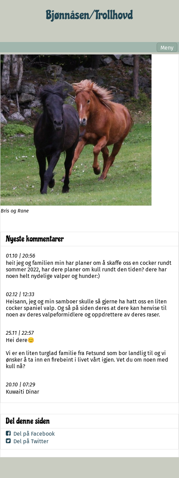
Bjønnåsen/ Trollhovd (89, 15)
